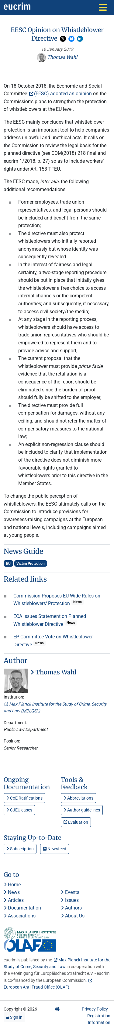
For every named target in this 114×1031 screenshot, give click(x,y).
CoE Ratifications (24, 798)
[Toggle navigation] (102, 7)
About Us (73, 916)
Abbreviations (78, 798)
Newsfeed (54, 848)
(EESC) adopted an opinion (63, 93)
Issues (70, 900)
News (12, 892)
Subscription (20, 848)
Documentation (22, 908)
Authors (71, 908)
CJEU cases (19, 810)
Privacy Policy (95, 1009)
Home (12, 885)
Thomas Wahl (57, 57)
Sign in (14, 1017)
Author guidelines (82, 810)
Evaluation (76, 822)
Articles (14, 900)
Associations (20, 916)
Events (70, 892)
